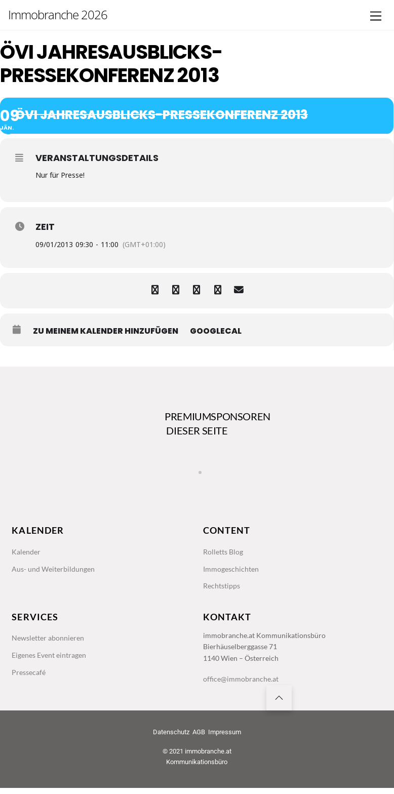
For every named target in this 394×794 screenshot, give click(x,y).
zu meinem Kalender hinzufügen (105, 331)
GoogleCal (216, 331)
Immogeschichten (232, 571)
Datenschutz (171, 738)
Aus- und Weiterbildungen (55, 571)
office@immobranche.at (242, 683)
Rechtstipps (223, 588)
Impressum (224, 738)
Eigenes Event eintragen (52, 659)
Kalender (27, 553)
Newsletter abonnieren (50, 641)
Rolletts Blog (225, 553)
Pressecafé (30, 676)
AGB (198, 738)
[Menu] (376, 16)
